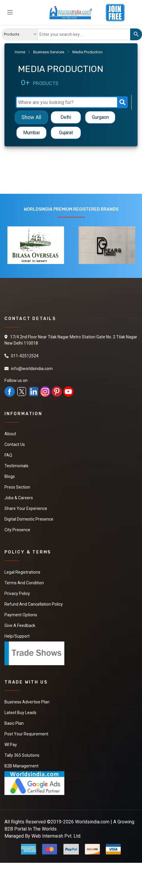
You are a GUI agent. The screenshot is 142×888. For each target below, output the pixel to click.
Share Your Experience (25, 508)
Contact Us (14, 444)
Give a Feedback (19, 625)
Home (20, 52)
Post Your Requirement (26, 734)
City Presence (17, 529)
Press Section (17, 487)
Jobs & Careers (18, 497)
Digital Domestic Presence (28, 519)
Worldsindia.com (92, 822)
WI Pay (10, 744)
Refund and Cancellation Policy (33, 604)
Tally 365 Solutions (21, 755)
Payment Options (20, 614)
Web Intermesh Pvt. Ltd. (56, 836)
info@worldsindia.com (32, 368)
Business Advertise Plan (27, 702)
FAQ (8, 455)
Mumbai (31, 132)
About (10, 433)
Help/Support (17, 636)
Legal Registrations (22, 572)
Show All (31, 117)
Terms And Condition (24, 582)
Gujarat (66, 132)
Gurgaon (100, 117)
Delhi (65, 117)
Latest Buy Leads (20, 712)
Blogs (9, 476)
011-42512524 (25, 355)
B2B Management (21, 766)
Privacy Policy (17, 593)
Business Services (48, 52)
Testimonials (16, 465)
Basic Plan (14, 723)
